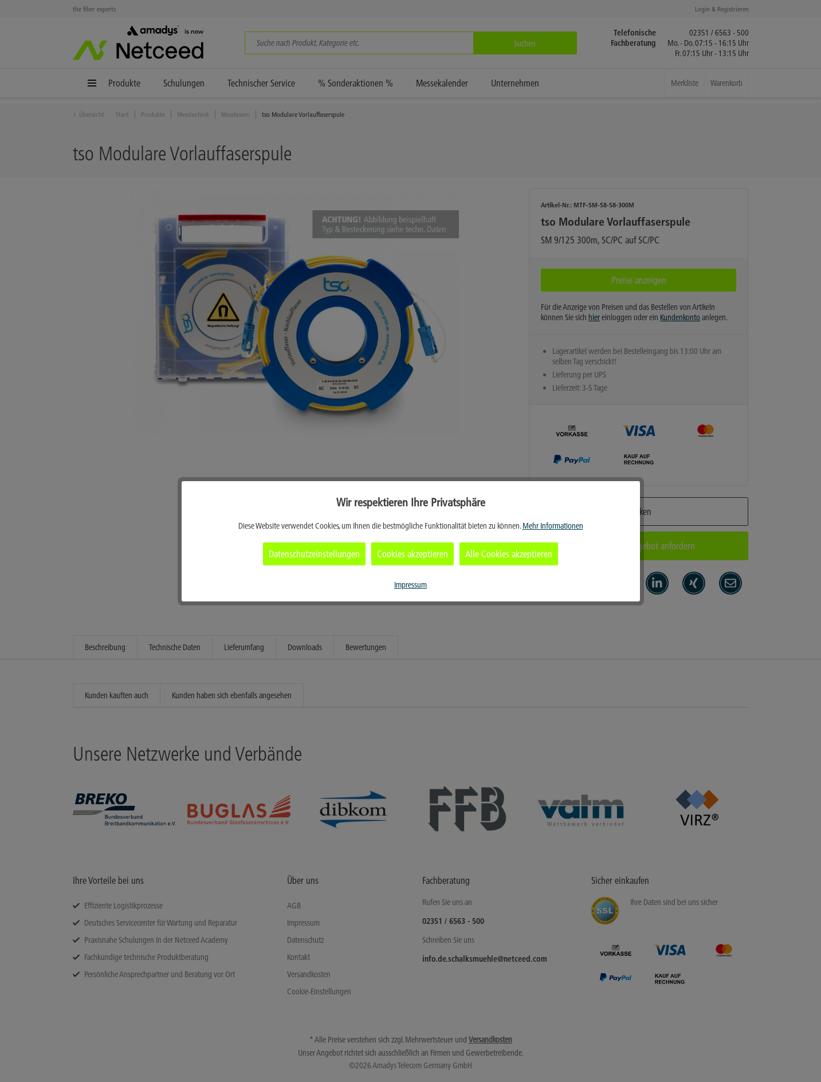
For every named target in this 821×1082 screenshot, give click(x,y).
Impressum (410, 585)
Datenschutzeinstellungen (314, 554)
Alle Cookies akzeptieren (508, 554)
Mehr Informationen (553, 526)
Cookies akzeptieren (412, 554)
